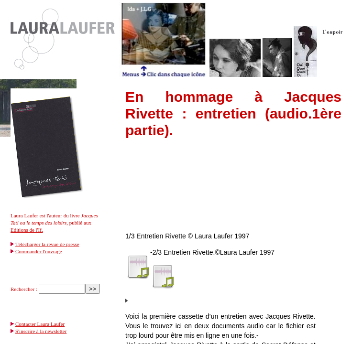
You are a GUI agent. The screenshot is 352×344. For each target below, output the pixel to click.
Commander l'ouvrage (38, 251)
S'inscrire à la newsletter (40, 331)
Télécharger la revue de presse (47, 244)
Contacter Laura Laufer (40, 324)
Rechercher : (24, 289)
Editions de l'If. (27, 230)
